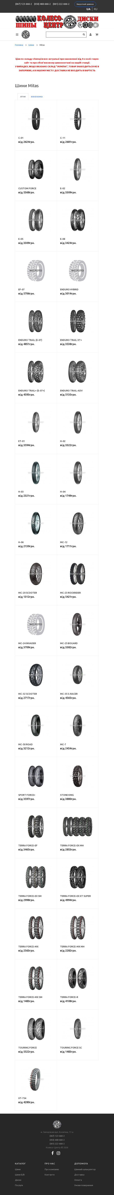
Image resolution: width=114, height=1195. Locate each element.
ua (88, 9)
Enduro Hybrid (69, 289)
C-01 (20, 138)
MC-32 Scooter (27, 694)
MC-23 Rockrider (70, 592)
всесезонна (37, 96)
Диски (18, 1180)
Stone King (67, 795)
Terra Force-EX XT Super (75, 896)
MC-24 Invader (27, 643)
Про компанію (52, 1169)
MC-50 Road (25, 744)
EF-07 (21, 289)
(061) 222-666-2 (61, 4)
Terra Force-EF (27, 845)
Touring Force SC (71, 1047)
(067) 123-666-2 (23, 4)
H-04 (62, 491)
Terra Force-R (69, 997)
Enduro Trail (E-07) (30, 340)
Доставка (79, 1174)
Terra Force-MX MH (72, 946)
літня (23, 96)
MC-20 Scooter (27, 592)
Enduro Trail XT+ (71, 340)
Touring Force (27, 1047)
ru (95, 9)
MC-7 (63, 744)
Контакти (50, 1174)
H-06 (21, 542)
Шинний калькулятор (85, 1169)
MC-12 (63, 542)
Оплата (78, 1180)
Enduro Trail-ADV (71, 390)
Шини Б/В (20, 1174)
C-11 (62, 138)
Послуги (19, 1185)
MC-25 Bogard (69, 643)
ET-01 (21, 441)
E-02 (62, 188)
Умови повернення (83, 1185)
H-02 (62, 441)
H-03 (21, 491)
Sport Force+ (26, 795)
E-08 (62, 239)
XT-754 (22, 1098)
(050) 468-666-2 (42, 4)
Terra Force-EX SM (30, 896)
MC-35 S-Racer (69, 694)
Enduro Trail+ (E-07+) (31, 390)
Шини (18, 1169)
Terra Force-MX (28, 946)
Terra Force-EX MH (72, 845)
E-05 (20, 239)
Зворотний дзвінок (85, 4)
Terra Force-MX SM (30, 997)
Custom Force (27, 188)
